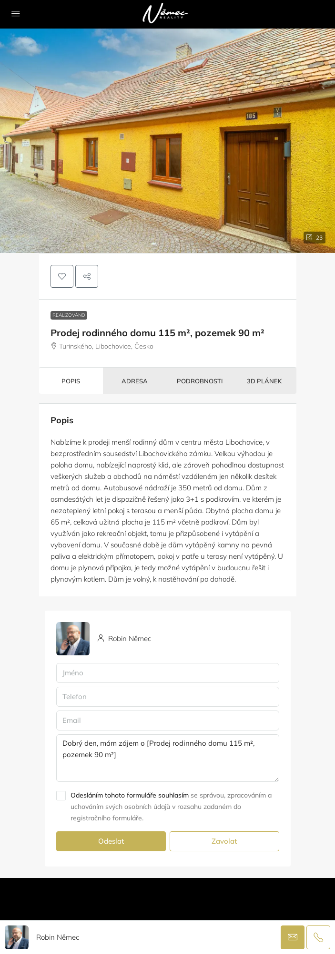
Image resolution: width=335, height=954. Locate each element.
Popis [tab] (70, 381)
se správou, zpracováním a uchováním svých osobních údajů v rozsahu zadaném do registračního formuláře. (171, 806)
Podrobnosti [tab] (200, 381)
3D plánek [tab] (264, 381)
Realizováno (68, 315)
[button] (62, 276)
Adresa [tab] (135, 381)
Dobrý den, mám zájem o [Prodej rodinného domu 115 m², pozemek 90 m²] (167, 758)
